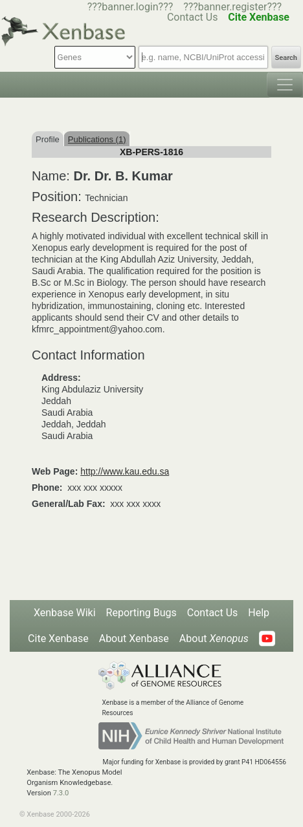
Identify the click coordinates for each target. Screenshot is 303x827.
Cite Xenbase (58, 638)
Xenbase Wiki (65, 613)
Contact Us (212, 613)
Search (286, 58)
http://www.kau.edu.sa (124, 471)
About (214, 638)
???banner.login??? (130, 7)
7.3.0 (61, 793)
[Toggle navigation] (285, 85)
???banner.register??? (232, 7)
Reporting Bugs (141, 613)
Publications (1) (97, 139)
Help (258, 613)
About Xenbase (134, 638)
